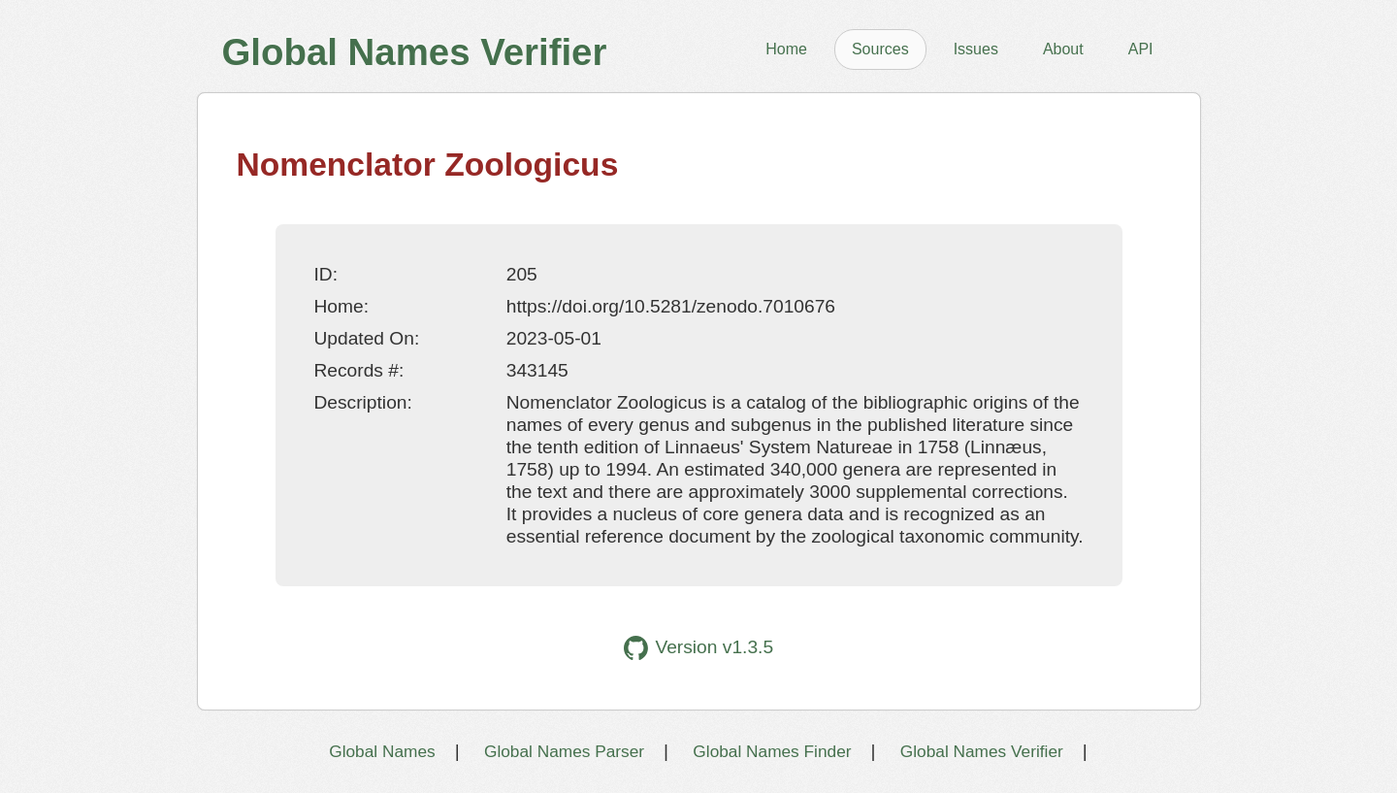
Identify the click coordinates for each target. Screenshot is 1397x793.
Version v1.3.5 (698, 648)
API (1140, 49)
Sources (880, 49)
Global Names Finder (772, 751)
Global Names (382, 751)
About (1063, 49)
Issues (976, 49)
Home (786, 49)
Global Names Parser (564, 751)
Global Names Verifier (981, 751)
